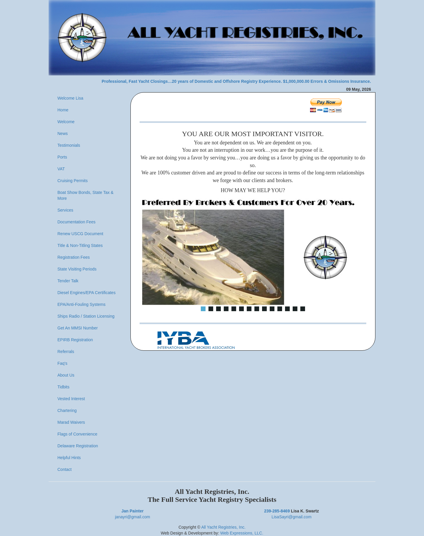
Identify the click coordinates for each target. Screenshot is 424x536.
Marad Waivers (71, 422)
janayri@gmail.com (132, 516)
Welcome (65, 121)
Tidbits (63, 387)
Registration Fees (73, 257)
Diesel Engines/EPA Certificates (86, 292)
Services (65, 210)
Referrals (65, 351)
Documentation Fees (76, 222)
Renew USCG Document (80, 233)
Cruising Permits (72, 180)
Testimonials (68, 145)
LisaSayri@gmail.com (291, 516)
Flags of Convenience (77, 434)
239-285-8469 (277, 511)
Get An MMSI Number (77, 328)
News (62, 133)
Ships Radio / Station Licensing (86, 316)
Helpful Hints (69, 457)
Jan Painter (132, 511)
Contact (64, 469)
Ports (62, 157)
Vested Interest (71, 398)
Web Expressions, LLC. (241, 533)
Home (62, 110)
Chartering (67, 410)
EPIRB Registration (75, 339)
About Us (65, 375)
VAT (61, 168)
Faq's (62, 363)
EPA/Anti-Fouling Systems (81, 304)
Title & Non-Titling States (80, 245)
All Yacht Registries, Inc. (223, 527)
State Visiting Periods (77, 269)
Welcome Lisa (70, 98)
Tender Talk (67, 280)
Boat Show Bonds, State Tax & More (85, 195)
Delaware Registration (77, 445)
